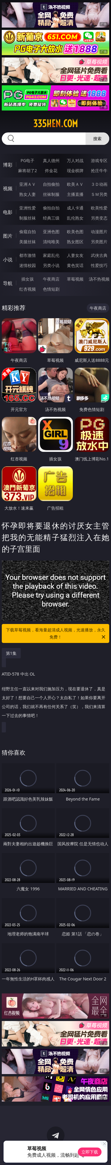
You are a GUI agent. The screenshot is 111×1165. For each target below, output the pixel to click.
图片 (7, 236)
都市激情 (27, 255)
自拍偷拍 (51, 184)
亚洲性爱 (27, 208)
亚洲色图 (51, 231)
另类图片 (99, 241)
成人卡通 (75, 208)
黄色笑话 (75, 265)
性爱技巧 (99, 265)
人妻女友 (75, 255)
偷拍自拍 (51, 208)
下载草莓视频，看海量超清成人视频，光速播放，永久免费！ (56, 634)
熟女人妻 (27, 194)
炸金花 (51, 170)
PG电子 (27, 160)
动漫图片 (99, 231)
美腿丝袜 (27, 241)
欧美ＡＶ (75, 184)
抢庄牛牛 (99, 170)
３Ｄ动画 (99, 184)
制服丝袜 (27, 218)
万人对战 (75, 160)
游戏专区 (99, 160)
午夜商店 (51, 279)
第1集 (11, 653)
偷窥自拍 (27, 231)
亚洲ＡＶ (27, 184)
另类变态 (99, 218)
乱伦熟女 (75, 218)
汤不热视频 (99, 279)
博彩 (7, 164)
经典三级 (51, 218)
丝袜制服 (51, 194)
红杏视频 (27, 289)
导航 (7, 283)
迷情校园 (27, 265)
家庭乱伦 (51, 255)
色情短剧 (51, 289)
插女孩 (27, 279)
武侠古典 (99, 255)
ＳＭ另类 (99, 194)
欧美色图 (75, 231)
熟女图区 (75, 241)
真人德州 (51, 160)
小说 (7, 259)
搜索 (97, 138)
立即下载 (89, 1152)
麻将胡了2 (27, 170)
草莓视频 (75, 279)
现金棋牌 (75, 170)
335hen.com (55, 123)
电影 (7, 212)
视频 (7, 188)
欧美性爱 (99, 208)
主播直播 (75, 194)
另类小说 (51, 265)
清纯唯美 (51, 241)
